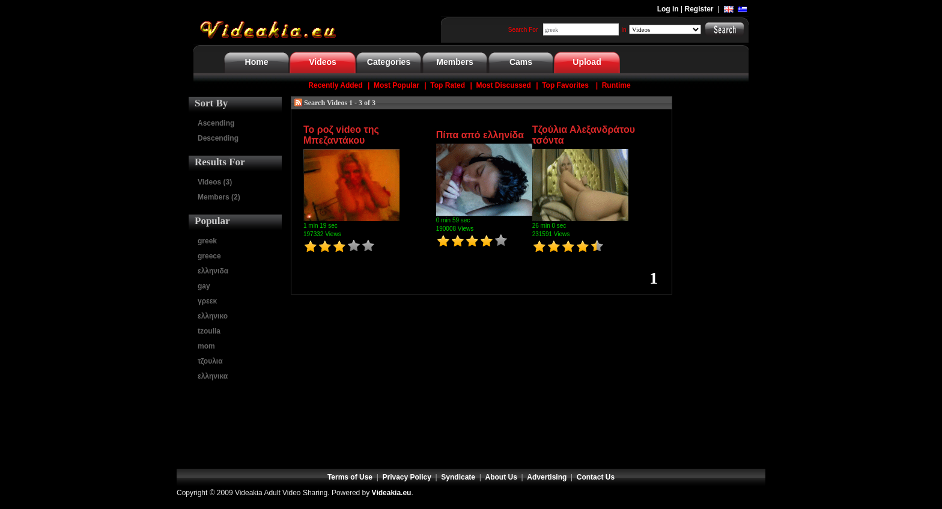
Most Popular (396, 85)
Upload (587, 62)
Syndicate (458, 477)
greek (207, 241)
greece (209, 256)
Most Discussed (503, 85)
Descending (218, 138)
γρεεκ (207, 301)
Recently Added (335, 85)
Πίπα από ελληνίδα (480, 135)
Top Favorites (565, 85)
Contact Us (596, 477)
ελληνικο (213, 316)
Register (699, 9)
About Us (501, 477)
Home (257, 62)
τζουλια (210, 361)
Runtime (616, 85)
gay (204, 286)
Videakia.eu (392, 493)
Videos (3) (215, 182)
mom (206, 346)
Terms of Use (349, 477)
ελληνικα (213, 376)
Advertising (547, 477)
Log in (668, 9)
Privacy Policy (407, 477)
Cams (520, 62)
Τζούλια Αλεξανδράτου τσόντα (583, 134)
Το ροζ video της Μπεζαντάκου (341, 134)
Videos (322, 62)
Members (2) (219, 197)
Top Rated (447, 85)
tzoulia (209, 331)
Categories (388, 62)
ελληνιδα (213, 271)
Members (454, 62)
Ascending (216, 123)
